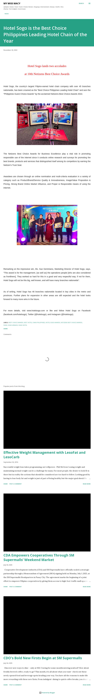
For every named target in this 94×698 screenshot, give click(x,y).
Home (7, 14)
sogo (5, 325)
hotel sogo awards (53, 322)
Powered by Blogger (47, 693)
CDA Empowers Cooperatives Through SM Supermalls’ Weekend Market (39, 557)
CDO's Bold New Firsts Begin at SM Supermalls (43, 658)
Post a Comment (15, 484)
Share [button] (6, 329)
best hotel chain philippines (34, 322)
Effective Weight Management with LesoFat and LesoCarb (44, 454)
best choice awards (16, 322)
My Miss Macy (12, 3)
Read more (87, 484)
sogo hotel (23, 325)
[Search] (81, 3)
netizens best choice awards (71, 322)
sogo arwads (13, 325)
